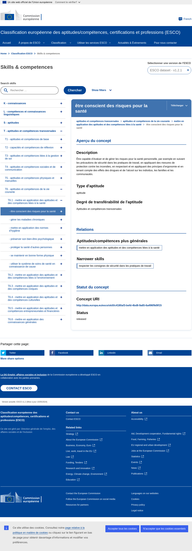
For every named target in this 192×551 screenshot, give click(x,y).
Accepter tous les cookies (122, 528)
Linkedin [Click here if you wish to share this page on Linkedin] (111, 353)
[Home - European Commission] (23, 15)
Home (3, 53)
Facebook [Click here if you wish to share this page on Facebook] (63, 353)
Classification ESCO (22, 53)
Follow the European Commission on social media (90, 499)
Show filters (99, 90)
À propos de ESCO (29, 42)
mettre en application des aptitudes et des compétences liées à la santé (119, 247)
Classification (58, 42)
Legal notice (137, 510)
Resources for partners (77, 505)
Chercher (75, 90)
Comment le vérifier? (67, 2)
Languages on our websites (144, 493)
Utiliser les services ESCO (92, 42)
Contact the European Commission (83, 493)
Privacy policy (138, 505)
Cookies (135, 499)
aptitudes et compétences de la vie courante (146, 121)
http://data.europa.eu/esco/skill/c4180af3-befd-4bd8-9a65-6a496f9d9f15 (119, 305)
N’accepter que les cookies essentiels (164, 528)
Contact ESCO (73, 419)
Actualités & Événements (132, 42)
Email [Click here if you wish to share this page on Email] (159, 353)
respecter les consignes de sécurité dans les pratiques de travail (115, 265)
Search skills (8, 83)
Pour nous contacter (165, 42)
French (185, 19)
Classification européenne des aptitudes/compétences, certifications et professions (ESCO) (24, 416)
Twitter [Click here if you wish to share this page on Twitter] (12, 353)
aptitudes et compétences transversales (97, 121)
